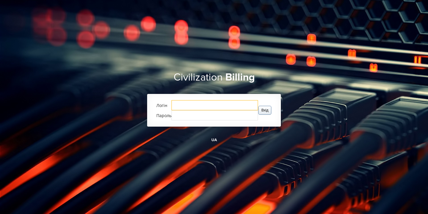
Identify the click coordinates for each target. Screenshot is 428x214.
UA (214, 139)
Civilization (214, 77)
